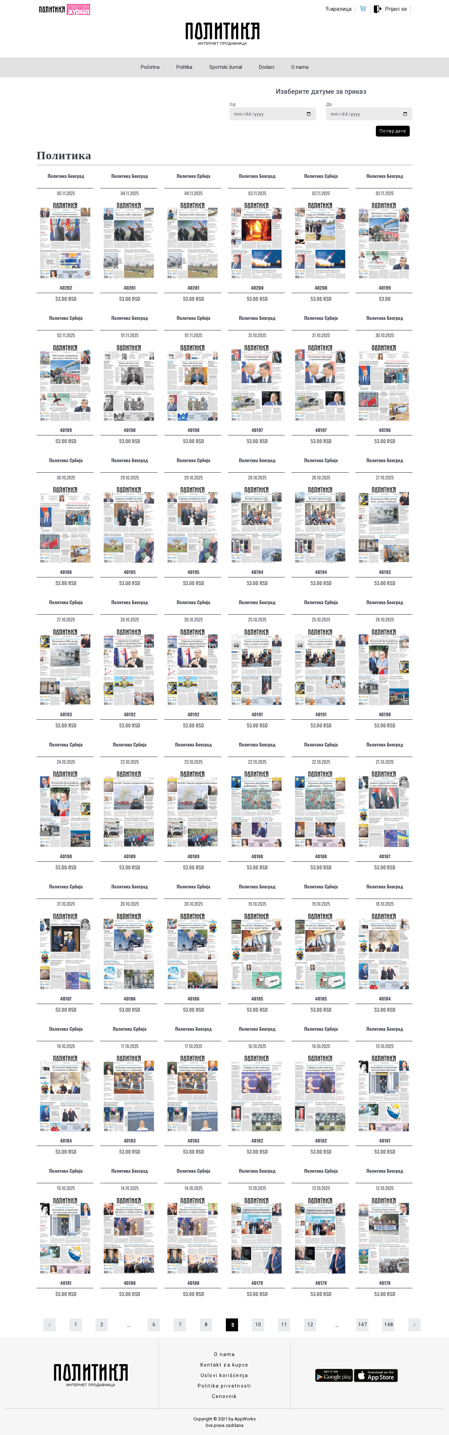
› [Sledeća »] (414, 1324)
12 (310, 1324)
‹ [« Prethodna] (49, 1324)
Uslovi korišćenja (224, 1375)
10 (258, 1324)
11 (284, 1324)
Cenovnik (224, 1396)
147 (362, 1324)
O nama (224, 1354)
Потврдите (393, 131)
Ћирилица (338, 9)
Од (232, 104)
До (329, 104)
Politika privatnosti (224, 1386)
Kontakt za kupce (224, 1365)
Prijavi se (396, 9)
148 (388, 1324)
